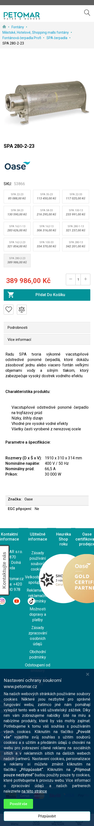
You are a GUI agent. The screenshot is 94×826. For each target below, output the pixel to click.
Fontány (18, 27)
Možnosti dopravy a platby (37, 614)
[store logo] (22, 15)
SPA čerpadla (57, 38)
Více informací (19, 339)
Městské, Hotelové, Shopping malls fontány (36, 32)
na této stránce (34, 802)
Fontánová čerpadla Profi (22, 38)
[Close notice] (88, 685)
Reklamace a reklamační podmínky (37, 595)
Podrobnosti (17, 327)
